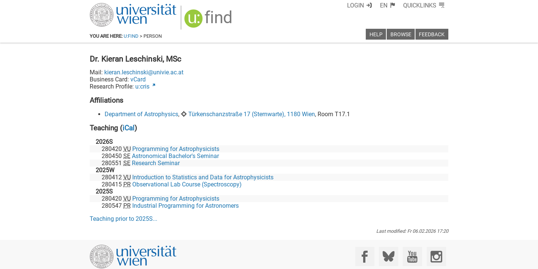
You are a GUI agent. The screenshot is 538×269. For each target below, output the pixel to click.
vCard (138, 79)
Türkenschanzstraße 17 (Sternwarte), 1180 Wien (251, 114)
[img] (209, 21)
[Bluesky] (388, 256)
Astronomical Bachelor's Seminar (175, 156)
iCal (128, 128)
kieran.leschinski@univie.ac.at (143, 72)
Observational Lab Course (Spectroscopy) (187, 184)
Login (355, 5)
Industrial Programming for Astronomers (185, 205)
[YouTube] (412, 256)
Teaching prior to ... (123, 218)
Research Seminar (156, 163)
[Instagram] (436, 256)
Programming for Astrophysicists (175, 148)
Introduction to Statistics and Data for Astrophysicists (202, 177)
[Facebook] (364, 256)
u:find (131, 36)
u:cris (142, 86)
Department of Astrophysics (141, 114)
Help (376, 34)
